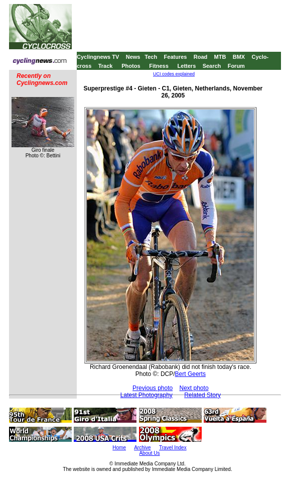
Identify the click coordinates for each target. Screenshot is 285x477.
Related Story (202, 395)
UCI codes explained (174, 73)
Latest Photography (146, 395)
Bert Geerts (190, 373)
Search (212, 66)
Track (105, 66)
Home (119, 447)
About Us (149, 453)
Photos (130, 66)
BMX (239, 57)
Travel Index (173, 447)
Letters (187, 66)
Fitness (159, 66)
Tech (151, 57)
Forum (236, 66)
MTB (220, 57)
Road (201, 57)
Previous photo (152, 388)
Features (175, 57)
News (133, 57)
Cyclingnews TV (98, 57)
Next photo (194, 388)
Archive (142, 447)
